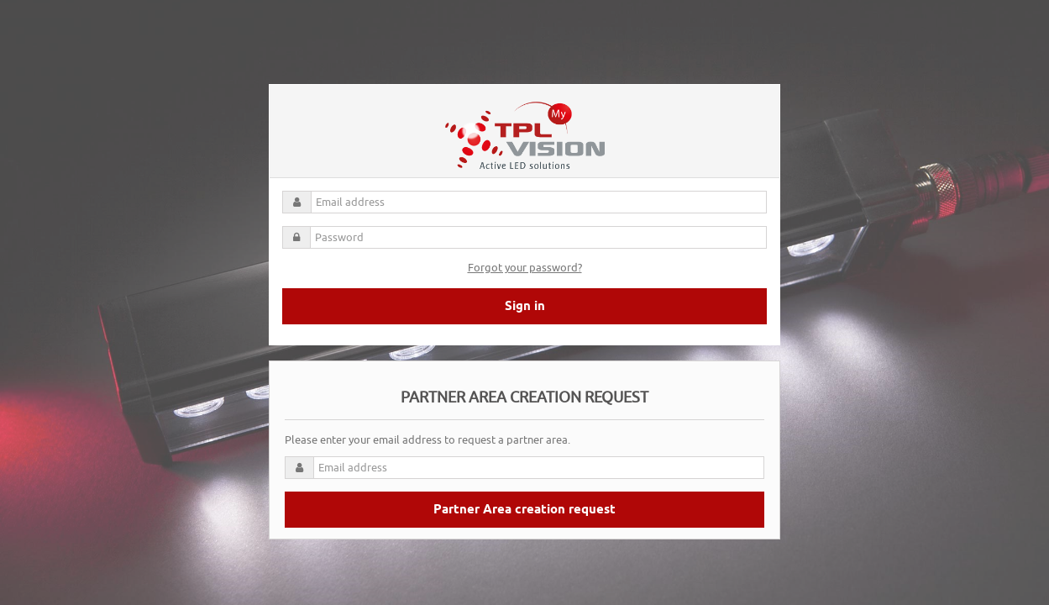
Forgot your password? (525, 267)
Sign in (525, 306)
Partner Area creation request (524, 510)
